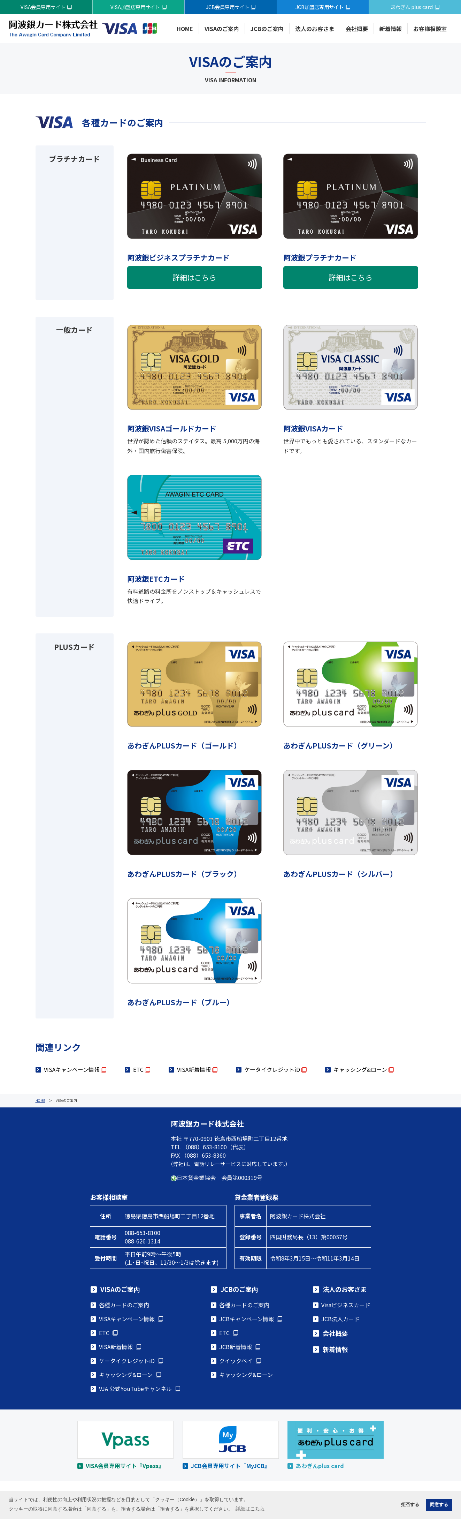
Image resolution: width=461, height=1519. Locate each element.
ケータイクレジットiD (272, 1069)
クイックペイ (236, 1360)
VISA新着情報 (194, 1069)
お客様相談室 (430, 28)
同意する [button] (439, 1504)
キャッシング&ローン (360, 1069)
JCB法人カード (340, 1319)
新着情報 (390, 28)
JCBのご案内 (267, 28)
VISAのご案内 (222, 28)
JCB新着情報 (235, 1347)
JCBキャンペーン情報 (246, 1319)
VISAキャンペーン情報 (72, 1069)
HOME (185, 28)
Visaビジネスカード (345, 1305)
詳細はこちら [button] (250, 1508)
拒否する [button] (410, 1504)
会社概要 (357, 28)
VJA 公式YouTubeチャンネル (135, 1388)
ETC (138, 1069)
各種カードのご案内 (124, 1305)
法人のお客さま (314, 28)
